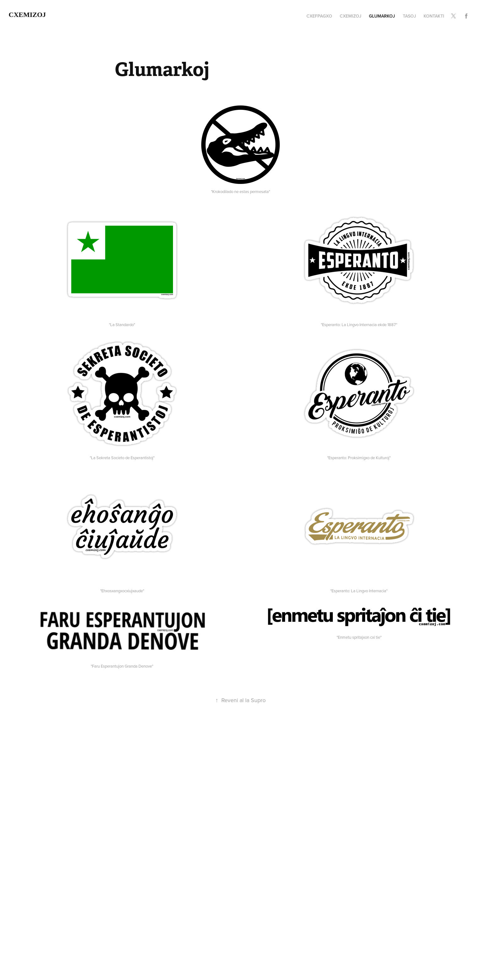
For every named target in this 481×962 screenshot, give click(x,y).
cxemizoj (27, 15)
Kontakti (434, 16)
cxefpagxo (319, 16)
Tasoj (409, 16)
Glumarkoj (382, 16)
